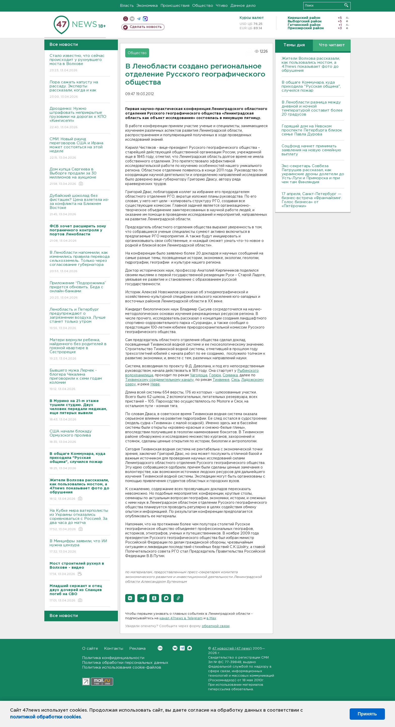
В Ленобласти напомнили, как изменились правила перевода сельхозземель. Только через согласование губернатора (80, 262)
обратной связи (215, 626)
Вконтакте (160, 648)
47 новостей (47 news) (232, 648)
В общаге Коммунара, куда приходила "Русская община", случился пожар (311, 86)
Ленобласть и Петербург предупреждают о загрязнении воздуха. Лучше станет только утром (80, 319)
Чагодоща (198, 375)
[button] (130, 598)
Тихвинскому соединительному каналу (159, 379)
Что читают (332, 45)
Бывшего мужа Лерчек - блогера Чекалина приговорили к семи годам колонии (80, 380)
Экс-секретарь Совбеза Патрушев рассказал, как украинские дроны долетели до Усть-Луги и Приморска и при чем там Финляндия (313, 174)
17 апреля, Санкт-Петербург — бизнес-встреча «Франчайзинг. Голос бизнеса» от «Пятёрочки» (312, 200)
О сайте (90, 648)
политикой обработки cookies (45, 717)
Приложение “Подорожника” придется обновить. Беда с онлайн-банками (80, 290)
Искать (346, 5)
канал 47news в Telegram (181, 618)
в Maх (211, 618)
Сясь (235, 379)
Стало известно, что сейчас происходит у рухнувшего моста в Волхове (80, 63)
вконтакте (132, 18)
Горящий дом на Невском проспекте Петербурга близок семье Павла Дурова (312, 130)
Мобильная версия (125, 18)
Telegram (182, 648)
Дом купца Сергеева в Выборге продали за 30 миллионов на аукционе (80, 177)
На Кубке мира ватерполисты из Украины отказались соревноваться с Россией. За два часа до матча (80, 520)
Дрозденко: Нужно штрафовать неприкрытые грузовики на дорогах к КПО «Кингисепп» (80, 118)
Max (189, 648)
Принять (367, 713)
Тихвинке (221, 379)
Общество (202, 5)
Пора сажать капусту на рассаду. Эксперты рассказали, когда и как (80, 90)
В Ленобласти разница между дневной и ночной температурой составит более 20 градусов (312, 108)
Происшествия (174, 5)
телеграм (138, 18)
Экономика (147, 5)
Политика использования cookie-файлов (121, 667)
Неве (155, 384)
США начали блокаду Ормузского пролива (80, 437)
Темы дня (294, 45)
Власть (127, 5)
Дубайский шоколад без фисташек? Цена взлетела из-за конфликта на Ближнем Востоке (80, 205)
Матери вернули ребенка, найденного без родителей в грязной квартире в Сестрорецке (80, 349)
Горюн (215, 375)
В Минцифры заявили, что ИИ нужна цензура (80, 546)
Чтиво (222, 5)
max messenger (145, 18)
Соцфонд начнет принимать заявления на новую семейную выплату (311, 150)
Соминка (230, 375)
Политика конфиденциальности (113, 658)
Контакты (113, 648)
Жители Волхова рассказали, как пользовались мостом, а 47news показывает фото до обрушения (311, 64)
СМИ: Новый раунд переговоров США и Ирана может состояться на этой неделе (80, 148)
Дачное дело (243, 5)
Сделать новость (146, 26)
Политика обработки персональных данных (125, 662)
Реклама (137, 648)
